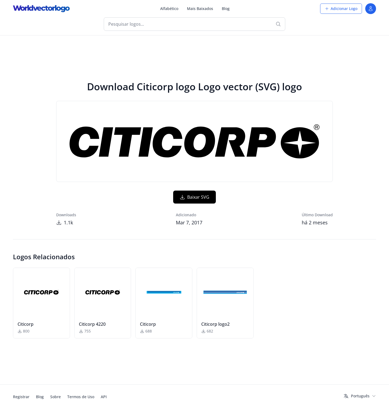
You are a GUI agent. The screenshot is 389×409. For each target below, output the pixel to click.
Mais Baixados (200, 8)
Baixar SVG (194, 197)
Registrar (21, 396)
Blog (226, 8)
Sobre (55, 396)
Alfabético (169, 8)
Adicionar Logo (341, 8)
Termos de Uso (80, 396)
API (104, 396)
